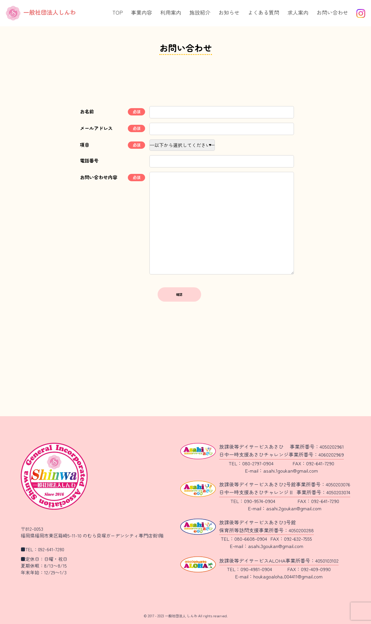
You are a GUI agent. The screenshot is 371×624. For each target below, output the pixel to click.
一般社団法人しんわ (41, 12)
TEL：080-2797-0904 (251, 463)
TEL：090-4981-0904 (249, 569)
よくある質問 (263, 12)
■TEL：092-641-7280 (42, 549)
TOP (117, 12)
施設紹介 (199, 12)
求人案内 (298, 12)
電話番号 (89, 160)
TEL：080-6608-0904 (244, 538)
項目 (84, 144)
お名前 (87, 111)
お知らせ (229, 12)
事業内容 (141, 12)
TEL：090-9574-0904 (252, 500)
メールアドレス (96, 128)
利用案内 (170, 12)
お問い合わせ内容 (98, 177)
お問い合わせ (332, 12)
